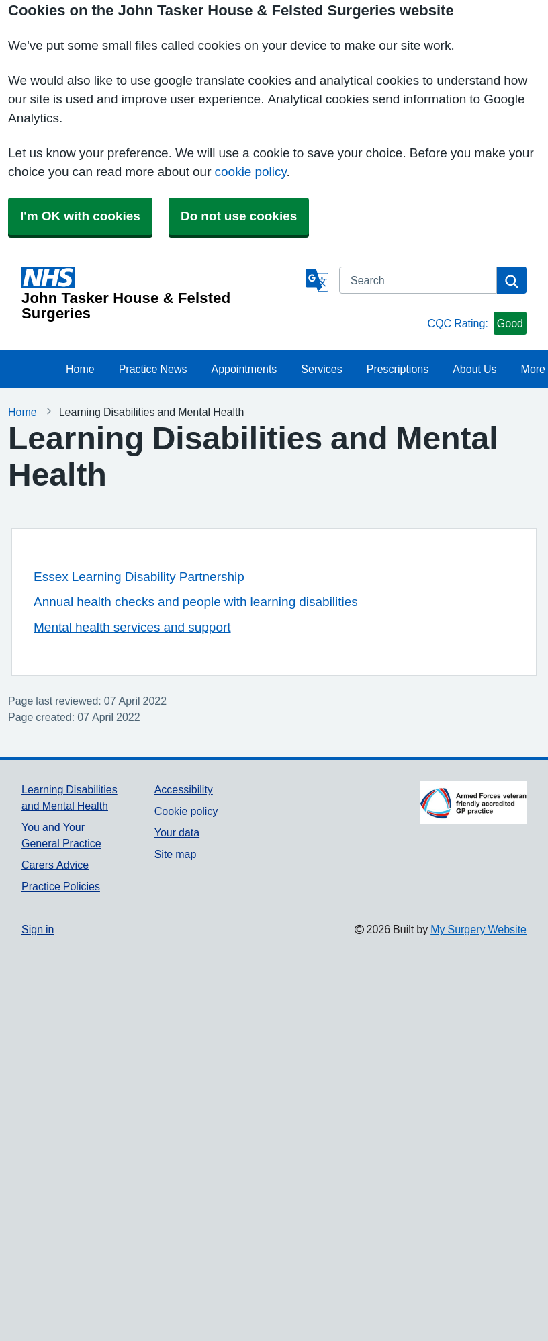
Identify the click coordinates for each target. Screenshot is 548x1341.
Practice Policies (60, 886)
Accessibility (183, 789)
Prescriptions (397, 368)
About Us (474, 368)
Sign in (37, 929)
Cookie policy (186, 811)
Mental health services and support (132, 627)
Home (80, 368)
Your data (176, 832)
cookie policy (251, 171)
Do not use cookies (239, 216)
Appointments (244, 368)
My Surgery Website (478, 929)
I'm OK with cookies (80, 216)
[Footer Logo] (473, 802)
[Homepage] (160, 294)
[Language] (317, 280)
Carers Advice (55, 864)
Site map (175, 854)
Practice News (153, 368)
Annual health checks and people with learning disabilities (196, 601)
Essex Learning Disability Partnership (139, 576)
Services (321, 368)
